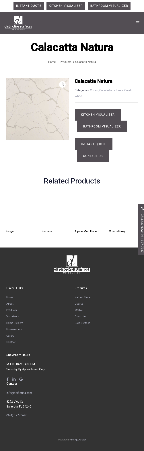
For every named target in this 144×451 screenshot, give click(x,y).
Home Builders (14, 323)
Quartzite (80, 316)
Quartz (79, 303)
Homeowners (14, 329)
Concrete (46, 231)
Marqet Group (78, 439)
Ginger (10, 231)
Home (9, 297)
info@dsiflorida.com (19, 393)
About (9, 303)
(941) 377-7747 (16, 415)
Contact (10, 342)
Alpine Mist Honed (86, 231)
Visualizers (12, 316)
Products (11, 310)
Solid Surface (82, 323)
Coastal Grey (117, 231)
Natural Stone (83, 297)
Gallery (10, 335)
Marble (79, 310)
